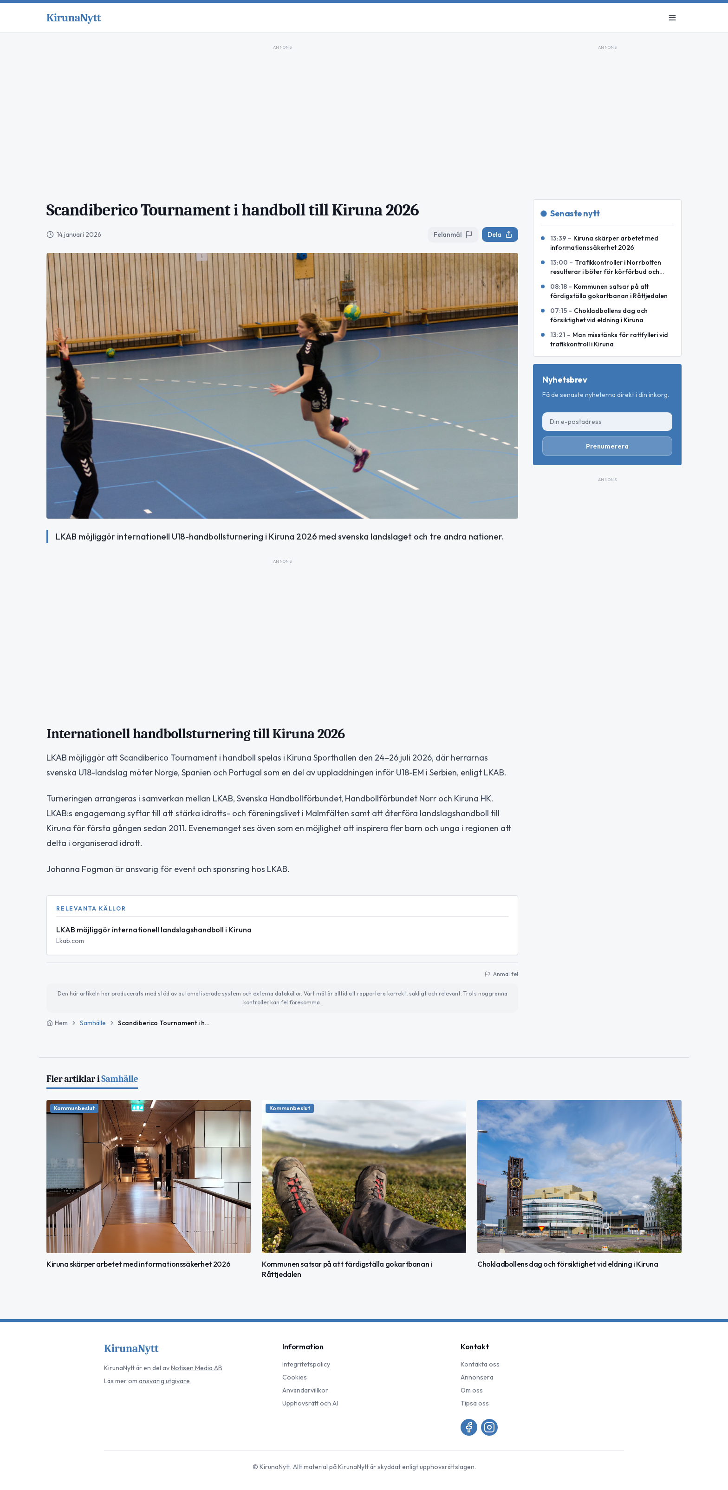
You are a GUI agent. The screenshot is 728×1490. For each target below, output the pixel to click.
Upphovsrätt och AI (310, 1403)
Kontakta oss (480, 1364)
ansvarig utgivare (164, 1381)
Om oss (472, 1390)
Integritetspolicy (306, 1364)
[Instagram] (489, 1427)
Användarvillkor (305, 1390)
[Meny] (672, 17)
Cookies (294, 1377)
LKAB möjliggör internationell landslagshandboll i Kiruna (154, 929)
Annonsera (477, 1377)
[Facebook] (469, 1427)
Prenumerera (607, 446)
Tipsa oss (475, 1403)
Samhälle (93, 1023)
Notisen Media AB (196, 1368)
